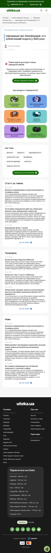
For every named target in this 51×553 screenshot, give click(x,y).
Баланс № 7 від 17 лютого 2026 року (19, 275)
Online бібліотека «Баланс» (12, 459)
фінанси (10, 153)
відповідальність (35, 153)
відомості (20, 153)
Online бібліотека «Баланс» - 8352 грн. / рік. (24, 503)
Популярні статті (15, 514)
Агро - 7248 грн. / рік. (17, 487)
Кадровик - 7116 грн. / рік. (18, 480)
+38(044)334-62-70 (16, 4)
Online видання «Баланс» (11, 30)
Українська (22, 522)
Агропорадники (8, 432)
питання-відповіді (13, 161)
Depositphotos (35, 440)
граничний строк (13, 157)
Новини (5, 449)
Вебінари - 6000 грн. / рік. (18, 499)
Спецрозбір (7, 429)
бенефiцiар (28, 157)
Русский (31, 522)
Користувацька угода (38, 429)
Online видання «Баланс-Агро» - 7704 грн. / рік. (25, 510)
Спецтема (6, 419)
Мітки (5, 462)
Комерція (6, 422)
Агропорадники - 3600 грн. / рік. (20, 495)
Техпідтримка (35, 422)
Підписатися (34, 4)
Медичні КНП (7, 442)
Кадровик (6, 439)
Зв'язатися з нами (36, 419)
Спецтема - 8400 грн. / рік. (18, 476)
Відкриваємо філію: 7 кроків (16, 228)
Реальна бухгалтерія (10, 445)
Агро (4, 435)
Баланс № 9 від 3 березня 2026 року (19, 260)
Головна (6, 415)
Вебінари (6, 425)
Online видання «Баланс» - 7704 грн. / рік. (24, 506)
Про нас (33, 415)
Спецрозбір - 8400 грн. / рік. (19, 491)
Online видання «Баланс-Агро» (13, 456)
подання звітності (13, 166)
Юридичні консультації (26, 30)
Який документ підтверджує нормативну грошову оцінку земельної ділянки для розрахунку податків (25, 347)
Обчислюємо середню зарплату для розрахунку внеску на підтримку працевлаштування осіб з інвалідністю (24, 292)
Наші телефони (36, 425)
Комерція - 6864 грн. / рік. (18, 484)
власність (28, 161)
